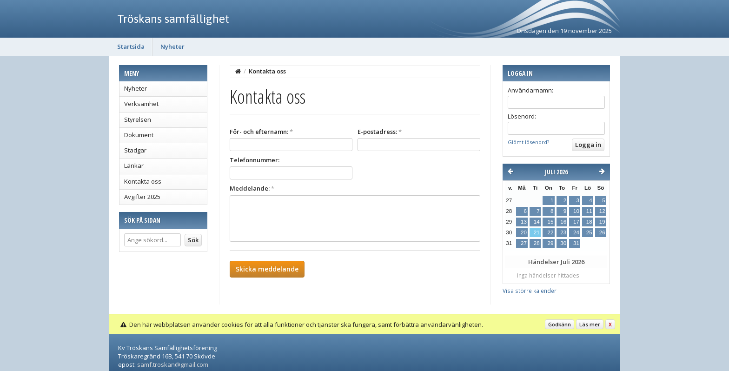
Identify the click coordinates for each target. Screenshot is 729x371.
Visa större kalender (530, 290)
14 (537, 222)
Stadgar (135, 150)
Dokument (138, 135)
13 (524, 222)
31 (576, 243)
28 (537, 243)
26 (602, 232)
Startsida (131, 46)
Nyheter (172, 46)
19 (602, 222)
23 (563, 232)
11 (589, 211)
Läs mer (589, 324)
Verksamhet (141, 103)
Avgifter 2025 (142, 196)
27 (524, 243)
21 (537, 232)
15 (550, 222)
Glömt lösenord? (528, 142)
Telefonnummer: (254, 160)
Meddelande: (252, 188)
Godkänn (559, 324)
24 (576, 232)
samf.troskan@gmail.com (172, 364)
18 (589, 222)
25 (589, 232)
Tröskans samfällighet (173, 18)
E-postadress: (380, 131)
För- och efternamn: (261, 131)
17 (576, 222)
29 (550, 243)
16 (563, 222)
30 (563, 243)
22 (550, 232)
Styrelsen (137, 119)
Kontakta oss (142, 181)
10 (576, 211)
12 (602, 211)
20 (524, 232)
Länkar (134, 165)
